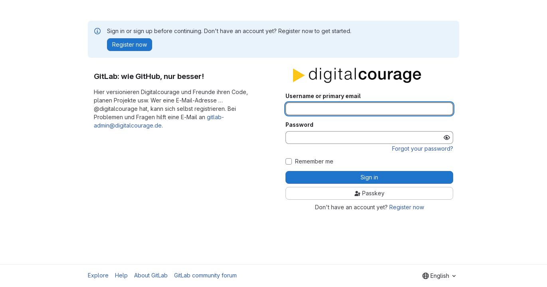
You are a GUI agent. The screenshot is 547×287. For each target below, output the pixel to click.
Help (121, 275)
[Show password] (446, 137)
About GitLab (151, 275)
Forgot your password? (422, 148)
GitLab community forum (205, 275)
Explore (98, 275)
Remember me (314, 161)
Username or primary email (323, 96)
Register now (406, 207)
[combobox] (439, 276)
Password (299, 125)
